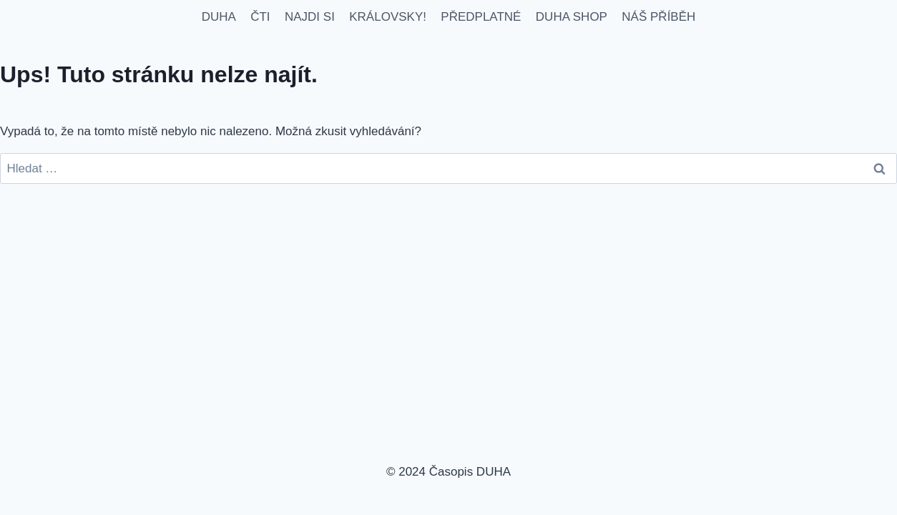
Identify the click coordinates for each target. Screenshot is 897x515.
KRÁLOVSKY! (387, 17)
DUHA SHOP (571, 17)
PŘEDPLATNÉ (481, 17)
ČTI (260, 17)
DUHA (219, 17)
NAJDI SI (310, 17)
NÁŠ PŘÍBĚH (658, 17)
